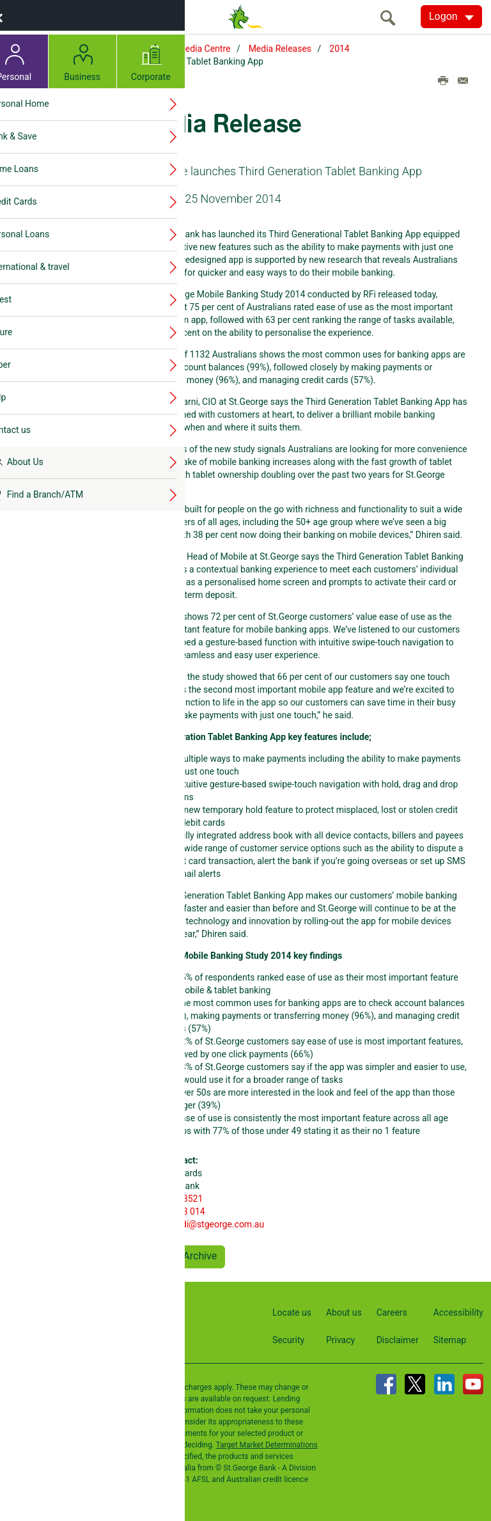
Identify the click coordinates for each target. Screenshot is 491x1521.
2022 (51, 165)
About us (344, 1310)
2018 (51, 237)
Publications (56, 328)
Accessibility (458, 1310)
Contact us (101, 1315)
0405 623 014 (177, 1209)
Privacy (340, 1337)
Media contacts (62, 347)
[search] (391, 17)
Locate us (291, 1310)
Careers (392, 1310)
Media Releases (280, 48)
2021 (51, 183)
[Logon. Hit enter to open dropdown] (451, 16)
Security (288, 1337)
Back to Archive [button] (181, 1253)
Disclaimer (398, 1337)
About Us (141, 48)
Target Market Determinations (267, 1442)
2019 (51, 219)
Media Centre (204, 48)
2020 (51, 201)
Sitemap (449, 1337)
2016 (51, 274)
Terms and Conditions (118, 1442)
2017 (51, 256)
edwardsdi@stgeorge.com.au (206, 1222)
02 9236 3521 (175, 1196)
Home (93, 48)
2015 (51, 292)
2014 (339, 48)
